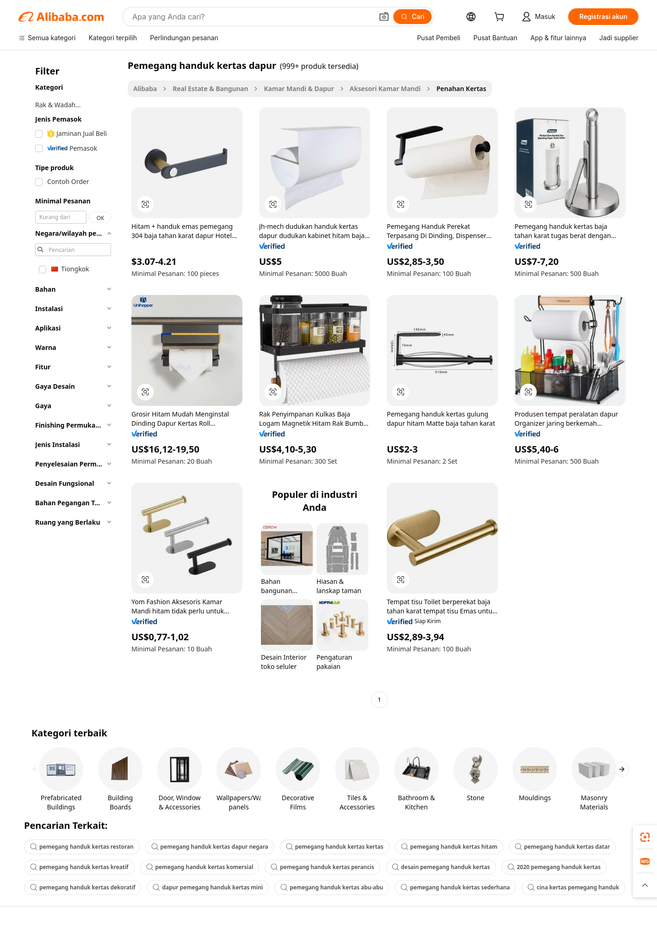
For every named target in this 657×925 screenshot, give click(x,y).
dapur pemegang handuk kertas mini (208, 887)
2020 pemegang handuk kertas (554, 867)
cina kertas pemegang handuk (573, 887)
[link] (645, 837)
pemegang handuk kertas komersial (200, 867)
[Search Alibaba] (251, 17)
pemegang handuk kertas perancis (322, 867)
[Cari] (412, 16)
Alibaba (145, 88)
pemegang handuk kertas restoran (82, 847)
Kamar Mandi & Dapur (299, 88)
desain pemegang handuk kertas (441, 867)
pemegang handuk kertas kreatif (79, 867)
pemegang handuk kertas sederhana (455, 887)
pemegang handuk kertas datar (562, 847)
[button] (384, 16)
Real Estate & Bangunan (210, 88)
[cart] (501, 18)
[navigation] (70, 383)
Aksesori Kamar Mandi (385, 88)
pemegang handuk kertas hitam (449, 847)
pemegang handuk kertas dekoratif (82, 887)
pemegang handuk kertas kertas (335, 847)
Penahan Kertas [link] (461, 88)
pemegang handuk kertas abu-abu (331, 887)
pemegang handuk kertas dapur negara (209, 847)
